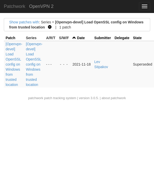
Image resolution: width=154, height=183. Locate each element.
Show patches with (24, 22)
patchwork (35, 98)
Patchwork (14, 6)
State (137, 38)
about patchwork (113, 98)
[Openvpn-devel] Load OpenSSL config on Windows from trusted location (14, 64)
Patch (10, 38)
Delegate (121, 38)
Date (81, 38)
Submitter (102, 38)
